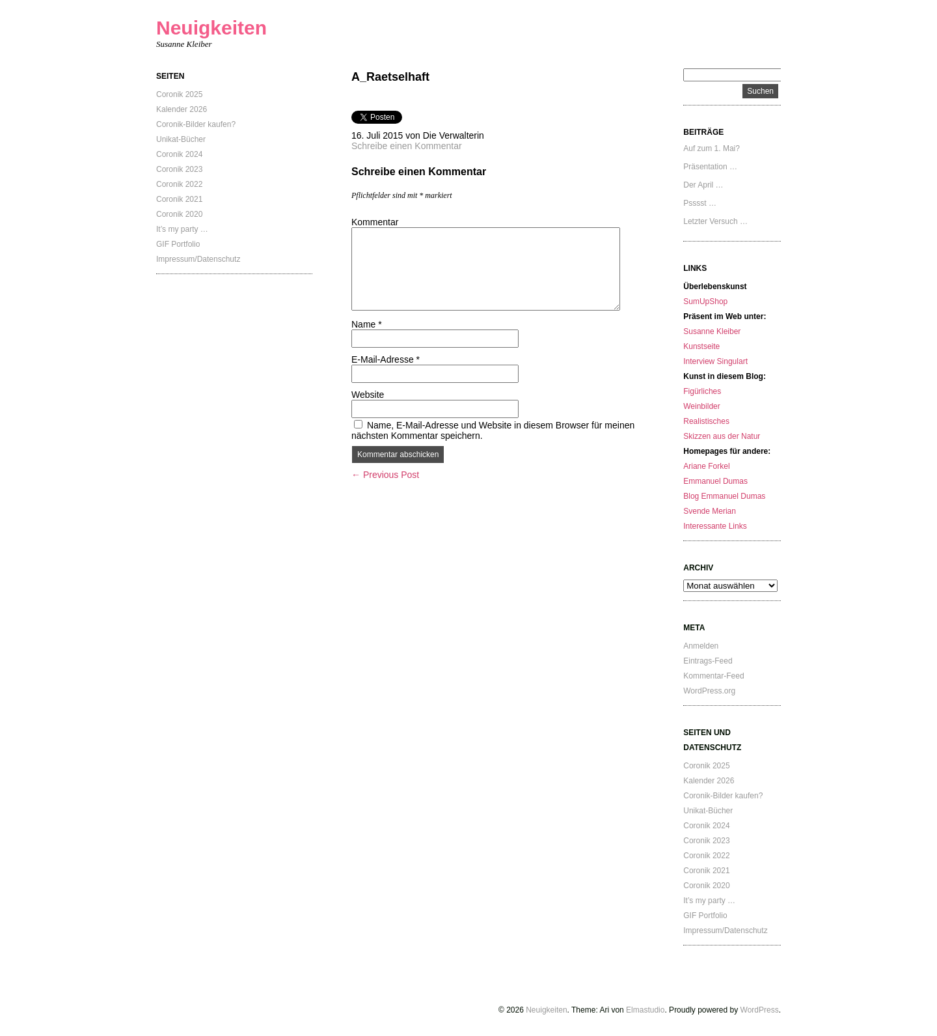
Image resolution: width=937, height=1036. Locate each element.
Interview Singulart (715, 361)
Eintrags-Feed (707, 660)
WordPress (759, 1010)
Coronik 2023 (179, 169)
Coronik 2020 (179, 214)
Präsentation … (710, 166)
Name (366, 324)
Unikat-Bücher (181, 139)
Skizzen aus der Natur (721, 436)
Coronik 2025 (179, 94)
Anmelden (700, 646)
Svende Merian (709, 511)
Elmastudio (645, 1010)
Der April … (703, 184)
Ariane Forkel (706, 466)
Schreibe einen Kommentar (406, 146)
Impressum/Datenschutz (198, 259)
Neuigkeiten (211, 27)
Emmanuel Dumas (715, 481)
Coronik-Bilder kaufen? (196, 124)
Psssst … (699, 203)
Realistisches (706, 421)
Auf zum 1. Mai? (711, 148)
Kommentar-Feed (713, 675)
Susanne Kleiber (711, 331)
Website (367, 394)
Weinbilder (701, 406)
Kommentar (374, 222)
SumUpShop (705, 301)
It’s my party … (182, 229)
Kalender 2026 (181, 109)
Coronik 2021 (179, 199)
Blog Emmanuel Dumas (724, 496)
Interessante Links (714, 526)
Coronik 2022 (179, 184)
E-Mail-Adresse (385, 359)
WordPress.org (709, 690)
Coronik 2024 (179, 154)
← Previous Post (385, 474)
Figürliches (702, 391)
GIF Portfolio (178, 244)
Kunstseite (701, 346)
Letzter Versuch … (715, 221)
